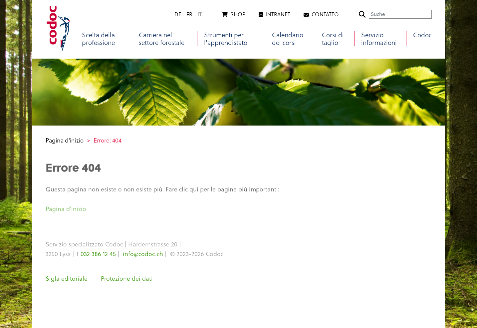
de (177, 14)
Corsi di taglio (333, 38)
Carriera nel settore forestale (161, 38)
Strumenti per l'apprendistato (225, 38)
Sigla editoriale (67, 278)
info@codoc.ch (143, 253)
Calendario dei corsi (287, 38)
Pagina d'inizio (65, 140)
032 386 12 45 (98, 253)
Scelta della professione (98, 38)
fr (189, 14)
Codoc (422, 35)
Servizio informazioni (379, 38)
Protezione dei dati (127, 278)
